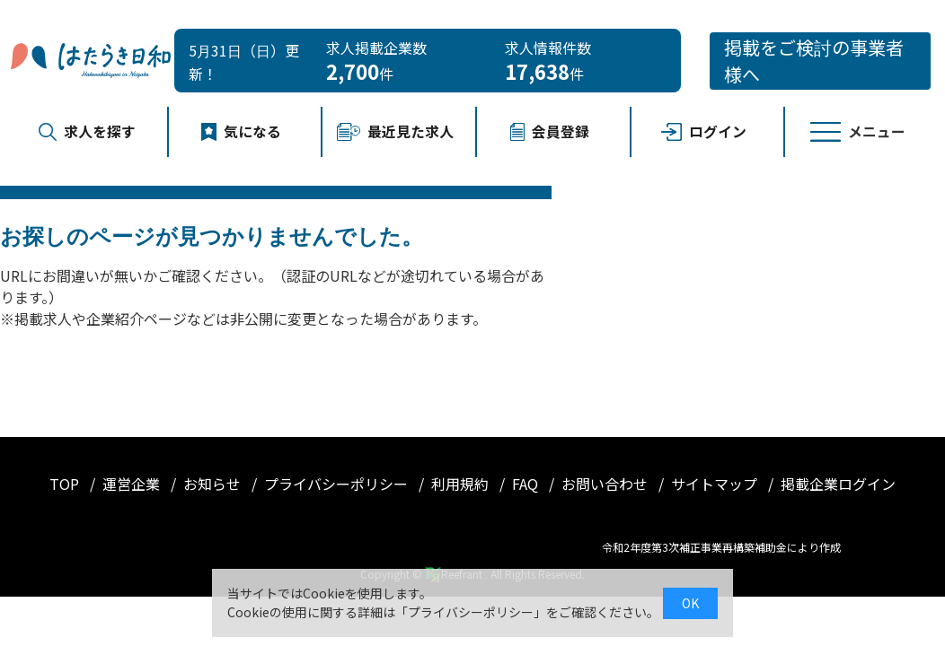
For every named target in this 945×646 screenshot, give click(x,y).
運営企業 (132, 483)
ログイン (703, 131)
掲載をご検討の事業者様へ (814, 60)
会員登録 (549, 131)
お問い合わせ (606, 483)
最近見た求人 (395, 131)
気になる (241, 131)
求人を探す (87, 131)
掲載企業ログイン (838, 483)
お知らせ (213, 483)
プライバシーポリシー (337, 483)
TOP (66, 483)
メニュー (857, 131)
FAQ (527, 483)
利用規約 (461, 483)
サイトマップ (716, 483)
